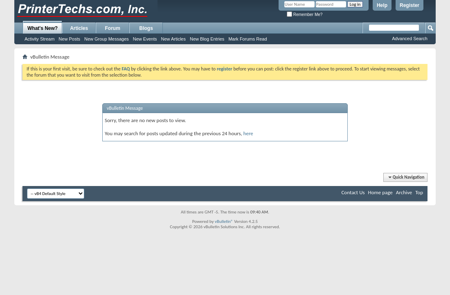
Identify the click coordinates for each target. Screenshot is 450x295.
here (248, 133)
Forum (112, 28)
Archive (404, 192)
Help (382, 5)
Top (419, 192)
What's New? (42, 28)
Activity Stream (39, 38)
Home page (380, 192)
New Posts (69, 38)
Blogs (146, 28)
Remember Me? (304, 14)
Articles (79, 28)
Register (409, 5)
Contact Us (352, 192)
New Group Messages (106, 38)
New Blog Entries (207, 38)
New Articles (173, 38)
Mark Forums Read (247, 38)
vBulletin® (224, 221)
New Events (145, 38)
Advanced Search (410, 38)
